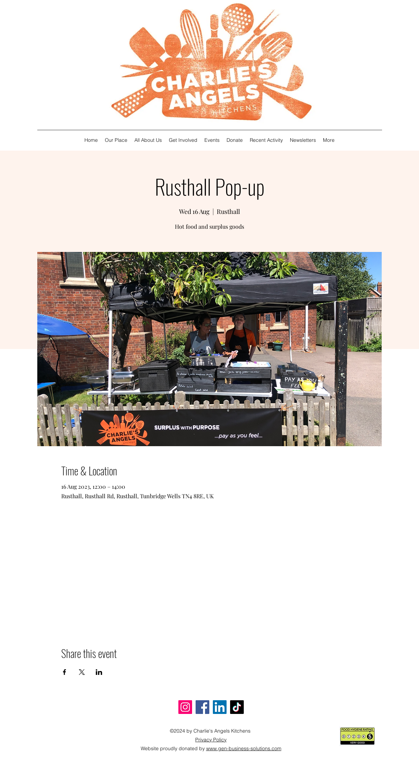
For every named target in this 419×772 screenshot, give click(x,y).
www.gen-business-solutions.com (243, 748)
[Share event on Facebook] (64, 672)
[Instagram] (185, 707)
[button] (148, 140)
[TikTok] (237, 707)
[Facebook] (202, 707)
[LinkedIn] (220, 707)
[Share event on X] (81, 672)
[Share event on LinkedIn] (99, 672)
